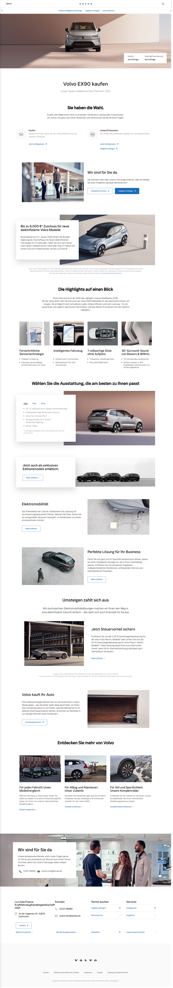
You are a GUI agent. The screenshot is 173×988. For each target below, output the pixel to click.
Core (26, 403)
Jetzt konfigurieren (36, 144)
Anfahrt (22, 925)
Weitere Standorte (23, 932)
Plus (34, 403)
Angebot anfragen (92, 11)
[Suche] (162, 4)
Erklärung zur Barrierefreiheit (118, 973)
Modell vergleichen (27, 809)
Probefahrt (95, 932)
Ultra (43, 403)
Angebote (130, 915)
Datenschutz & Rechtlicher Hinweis (66, 973)
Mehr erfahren (32, 478)
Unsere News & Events (135, 932)
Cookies (46, 973)
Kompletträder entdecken (121, 807)
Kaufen (131, 56)
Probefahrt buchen (98, 191)
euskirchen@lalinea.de (49, 871)
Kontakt (100, 973)
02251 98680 (27, 871)
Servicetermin (108, 11)
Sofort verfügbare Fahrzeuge (70, 11)
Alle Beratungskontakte (66, 932)
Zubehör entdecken (73, 807)
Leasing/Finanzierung (154, 56)
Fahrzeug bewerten (33, 722)
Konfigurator (131, 908)
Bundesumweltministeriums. (112, 273)
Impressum (88, 973)
